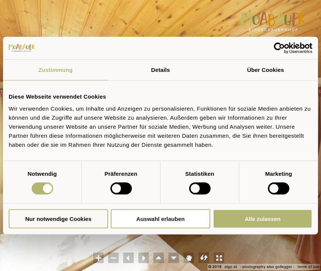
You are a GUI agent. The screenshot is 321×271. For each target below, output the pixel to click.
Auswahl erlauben (160, 218)
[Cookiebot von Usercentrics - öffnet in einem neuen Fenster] (279, 48)
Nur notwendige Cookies (58, 218)
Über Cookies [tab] (265, 70)
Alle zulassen (263, 218)
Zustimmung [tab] (55, 70)
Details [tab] (160, 70)
